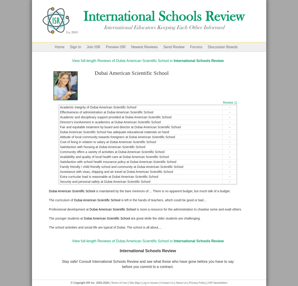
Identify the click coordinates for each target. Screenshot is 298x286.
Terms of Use (119, 282)
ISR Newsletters (217, 282)
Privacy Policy (197, 282)
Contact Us (166, 282)
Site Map (134, 282)
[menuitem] (62, 46)
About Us (181, 282)
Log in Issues (150, 282)
